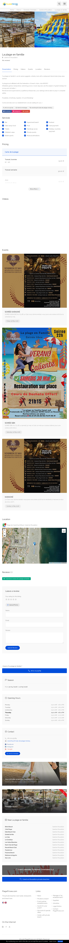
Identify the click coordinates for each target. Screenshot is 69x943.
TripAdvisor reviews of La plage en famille (16, 577)
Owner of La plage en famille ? (12, 665)
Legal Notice (57, 905)
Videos (21, 68)
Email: (7, 619)
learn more (52, 941)
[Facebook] (6, 926)
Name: (8, 609)
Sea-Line (8, 857)
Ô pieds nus (8, 849)
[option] (51, 29)
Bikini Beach (9, 826)
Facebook (7, 110)
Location (35, 68)
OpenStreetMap (57, 562)
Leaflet (50, 562)
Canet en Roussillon (10, 57)
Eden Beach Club (10, 831)
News (39, 895)
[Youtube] (9, 926)
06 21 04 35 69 (8, 106)
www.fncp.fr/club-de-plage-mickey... (41, 106)
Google (26, 110)
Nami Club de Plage (11, 844)
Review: (8, 629)
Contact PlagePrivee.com (58, 909)
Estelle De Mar (9, 833)
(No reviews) (6, 60)
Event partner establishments (42, 901)
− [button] (4, 532)
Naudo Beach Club (11, 846)
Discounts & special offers (43, 910)
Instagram (16, 110)
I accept (60, 941)
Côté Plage (8, 828)
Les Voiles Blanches (11, 841)
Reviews (43, 68)
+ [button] (4, 529)
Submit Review (13, 647)
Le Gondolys (9, 839)
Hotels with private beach (43, 915)
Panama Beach (9, 851)
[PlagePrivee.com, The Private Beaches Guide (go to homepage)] (10, 3)
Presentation (6, 68)
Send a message (21, 106)
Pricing (15, 68)
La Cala (7, 836)
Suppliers (56, 899)
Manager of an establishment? (58, 895)
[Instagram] (2, 926)
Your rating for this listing (13, 595)
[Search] (58, 4)
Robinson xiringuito (11, 854)
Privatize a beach (43, 898)
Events (27, 68)
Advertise (56, 902)
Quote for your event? (42, 906)
